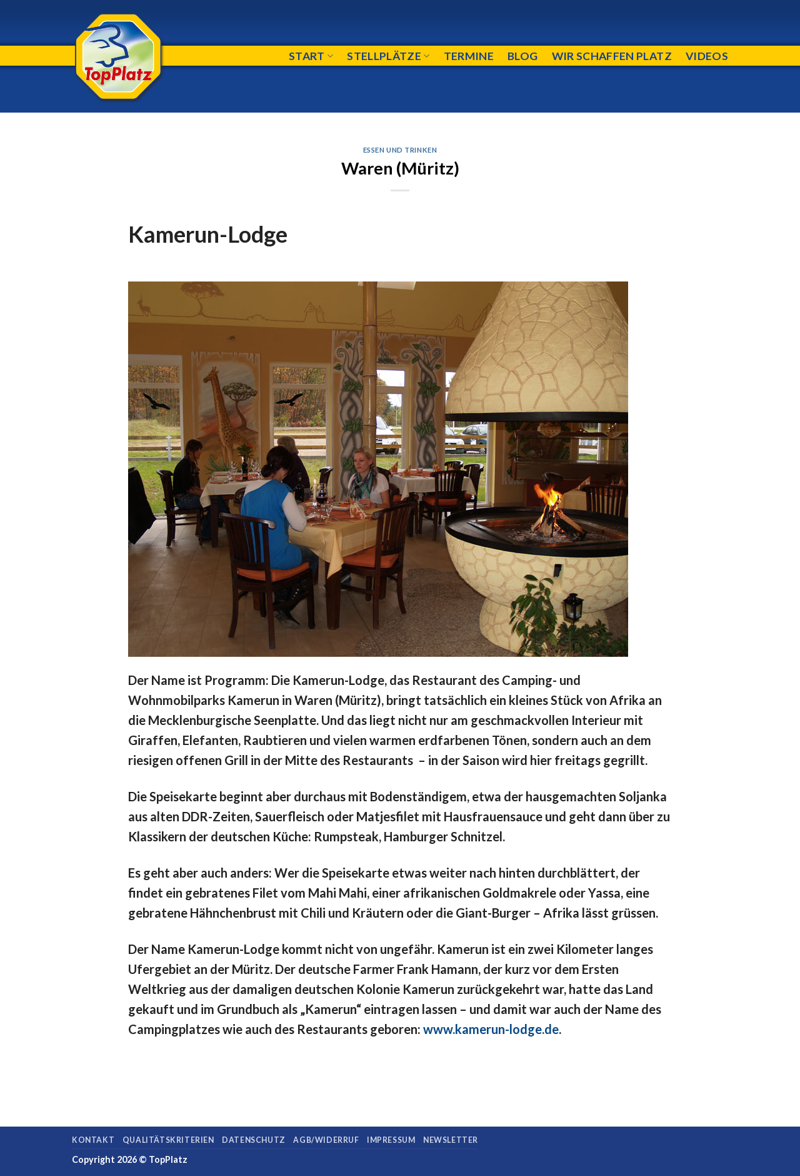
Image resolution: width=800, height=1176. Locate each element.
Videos (707, 56)
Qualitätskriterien (168, 1140)
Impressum (391, 1140)
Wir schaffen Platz (612, 56)
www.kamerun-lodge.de (491, 1029)
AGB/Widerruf (326, 1140)
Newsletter (450, 1140)
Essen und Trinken (400, 150)
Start (311, 56)
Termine (469, 56)
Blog (523, 56)
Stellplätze (388, 56)
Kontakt (93, 1140)
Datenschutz (254, 1140)
